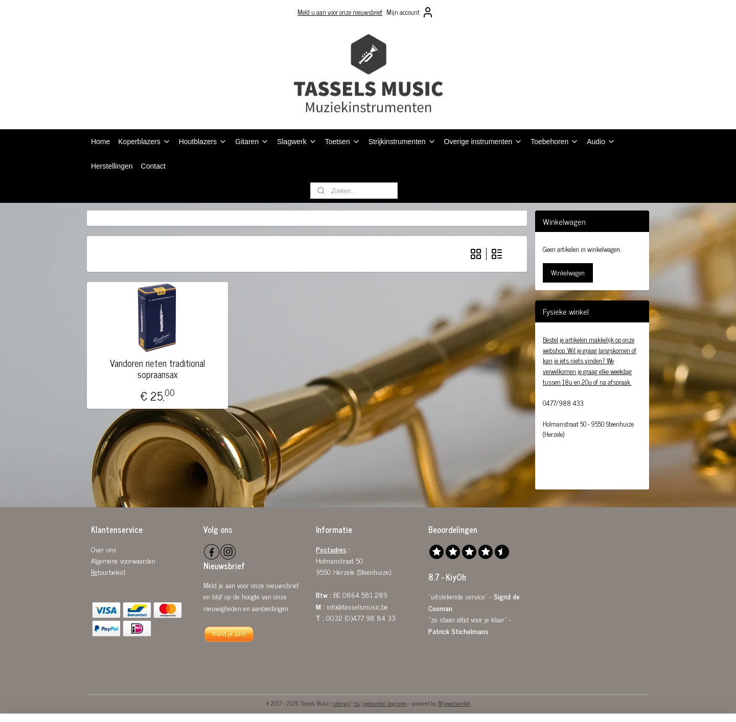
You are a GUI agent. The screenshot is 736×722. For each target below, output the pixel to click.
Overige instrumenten (483, 141)
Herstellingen (112, 166)
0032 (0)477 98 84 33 (361, 617)
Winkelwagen (568, 272)
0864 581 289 (364, 594)
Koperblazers (144, 141)
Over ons (104, 549)
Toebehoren (555, 141)
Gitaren (252, 141)
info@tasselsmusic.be (357, 606)
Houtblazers (203, 141)
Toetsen (342, 141)
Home (100, 141)
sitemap (341, 703)
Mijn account (410, 12)
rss (357, 703)
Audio (601, 141)
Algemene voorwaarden (123, 560)
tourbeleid (111, 571)
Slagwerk (297, 141)
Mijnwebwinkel (454, 703)
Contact (153, 166)
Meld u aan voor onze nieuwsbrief (339, 12)
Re (94, 571)
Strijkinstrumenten (402, 141)
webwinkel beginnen (385, 703)
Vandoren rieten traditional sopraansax (157, 369)
